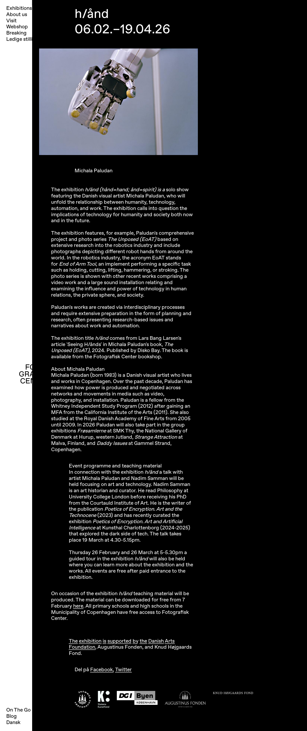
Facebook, (102, 669)
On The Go (18, 710)
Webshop (17, 27)
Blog (11, 716)
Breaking (16, 33)
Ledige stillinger (24, 39)
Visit (11, 21)
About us (16, 15)
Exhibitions (19, 8)
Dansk (13, 722)
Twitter (123, 669)
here (78, 606)
